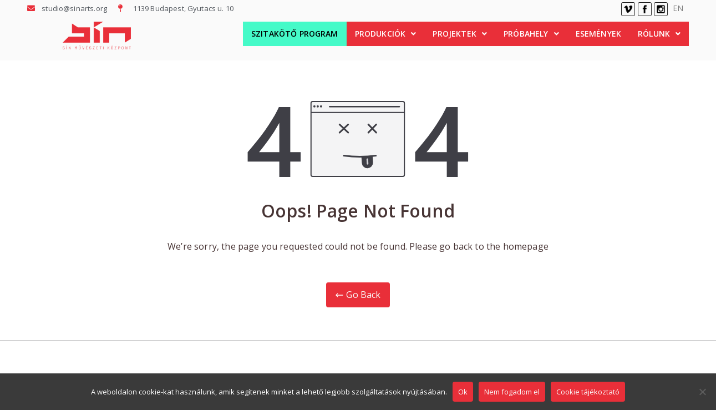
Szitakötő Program (294, 33)
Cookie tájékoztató (587, 392)
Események (598, 33)
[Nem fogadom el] (702, 391)
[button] (386, 34)
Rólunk (659, 33)
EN (678, 8)
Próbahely (531, 33)
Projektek (460, 33)
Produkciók (386, 33)
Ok (463, 392)
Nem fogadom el (512, 392)
